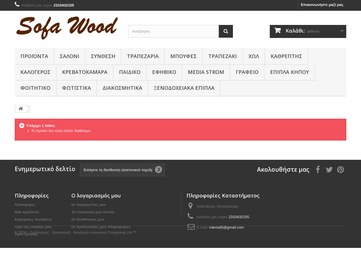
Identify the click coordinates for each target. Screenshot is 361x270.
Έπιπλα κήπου (289, 72)
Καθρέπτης (286, 56)
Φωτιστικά (76, 87)
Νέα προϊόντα (27, 212)
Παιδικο (130, 72)
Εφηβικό (164, 72)
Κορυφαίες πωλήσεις (33, 219)
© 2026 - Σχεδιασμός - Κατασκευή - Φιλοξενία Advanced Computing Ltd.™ (75, 254)
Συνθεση (103, 56)
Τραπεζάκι (222, 56)
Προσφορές (25, 205)
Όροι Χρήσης (26, 234)
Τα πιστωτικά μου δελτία (92, 212)
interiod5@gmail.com (226, 227)
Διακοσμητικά (122, 87)
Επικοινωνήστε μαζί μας (322, 5)
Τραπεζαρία (143, 56)
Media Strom (206, 72)
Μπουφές (183, 56)
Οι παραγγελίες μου (88, 205)
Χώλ (254, 56)
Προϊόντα (34, 56)
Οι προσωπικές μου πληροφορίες (101, 227)
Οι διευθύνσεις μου (88, 219)
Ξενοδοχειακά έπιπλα (184, 87)
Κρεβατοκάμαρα (84, 72)
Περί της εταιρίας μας (33, 227)
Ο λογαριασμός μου (96, 195)
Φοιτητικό (35, 87)
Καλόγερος (35, 72)
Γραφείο (247, 72)
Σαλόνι (69, 56)
